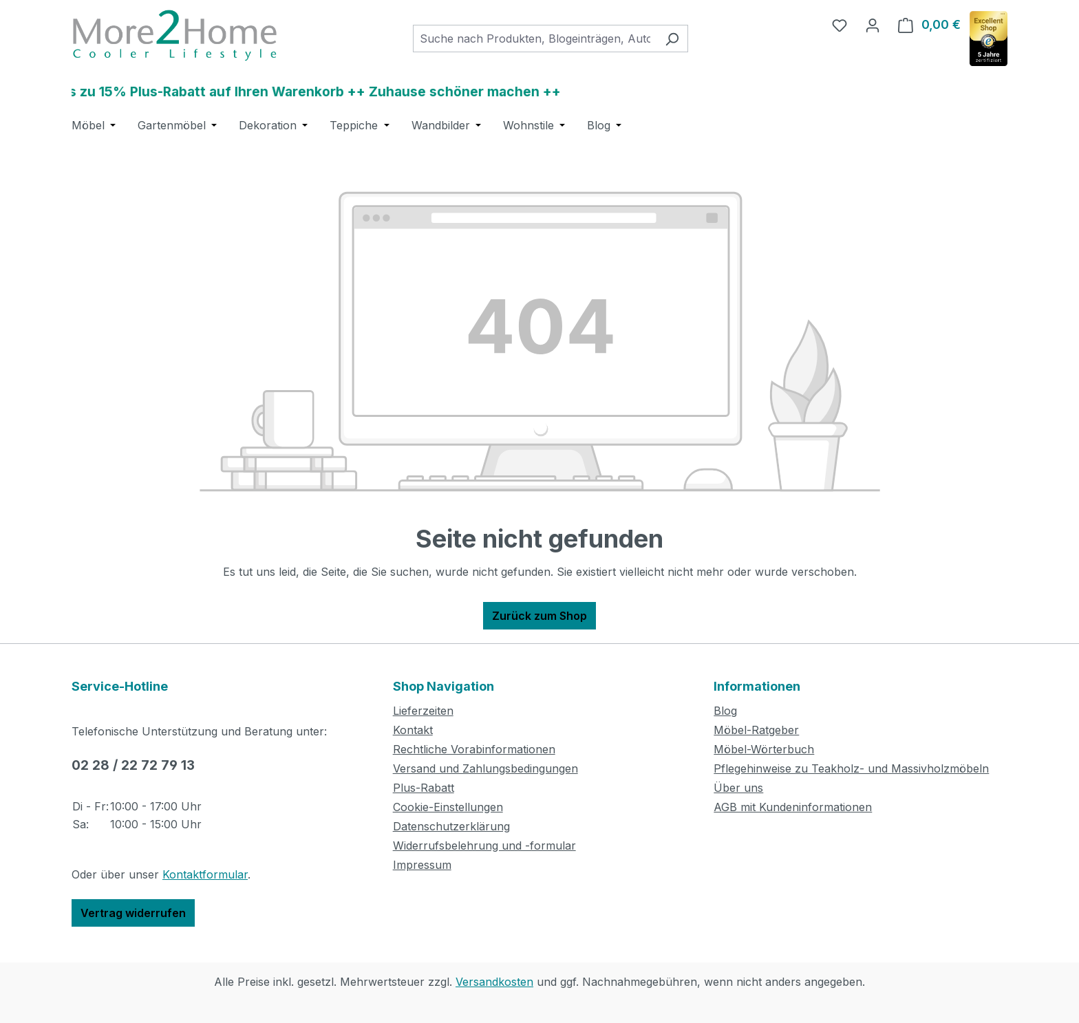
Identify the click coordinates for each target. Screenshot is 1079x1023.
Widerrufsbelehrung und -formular (484, 845)
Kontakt (413, 730)
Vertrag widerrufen (133, 913)
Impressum (422, 865)
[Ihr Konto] (872, 25)
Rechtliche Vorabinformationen (474, 749)
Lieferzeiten (423, 711)
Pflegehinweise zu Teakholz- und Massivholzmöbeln (851, 768)
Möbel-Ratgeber (756, 730)
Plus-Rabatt (423, 788)
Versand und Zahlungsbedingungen (485, 768)
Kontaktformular (205, 874)
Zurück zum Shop (539, 616)
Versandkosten (494, 982)
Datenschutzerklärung (451, 826)
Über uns (738, 788)
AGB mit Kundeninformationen (793, 807)
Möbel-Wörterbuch (764, 749)
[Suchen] (672, 38)
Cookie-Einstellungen (448, 807)
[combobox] (534, 38)
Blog (725, 711)
